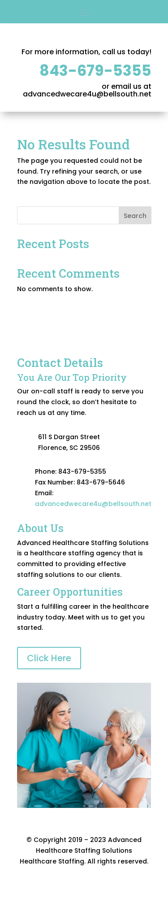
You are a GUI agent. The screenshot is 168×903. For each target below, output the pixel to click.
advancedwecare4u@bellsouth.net (93, 503)
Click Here (49, 658)
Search (135, 215)
